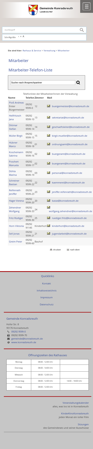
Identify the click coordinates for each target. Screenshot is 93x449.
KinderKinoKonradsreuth (75, 413)
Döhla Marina (13, 173)
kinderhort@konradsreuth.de (68, 225)
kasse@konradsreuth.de (65, 200)
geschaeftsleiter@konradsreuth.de (71, 126)
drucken (57, 249)
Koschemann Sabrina (16, 154)
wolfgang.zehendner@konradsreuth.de (70, 211)
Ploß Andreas (16, 102)
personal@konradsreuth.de (67, 172)
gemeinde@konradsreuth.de (27, 338)
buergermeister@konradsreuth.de (70, 106)
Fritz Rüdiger (16, 218)
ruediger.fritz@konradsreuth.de (69, 218)
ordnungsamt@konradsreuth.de (69, 144)
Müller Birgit (15, 135)
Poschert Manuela (14, 163)
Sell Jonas (14, 233)
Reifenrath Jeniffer (15, 192)
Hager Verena (16, 200)
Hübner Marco (13, 144)
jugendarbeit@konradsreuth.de (69, 233)
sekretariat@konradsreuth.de (68, 117)
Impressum (46, 297)
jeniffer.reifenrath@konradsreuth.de (72, 191)
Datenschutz (46, 304)
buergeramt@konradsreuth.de (68, 153)
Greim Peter (15, 241)
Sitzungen (83, 424)
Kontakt (46, 283)
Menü (86, 6)
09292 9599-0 (18, 331)
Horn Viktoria (16, 225)
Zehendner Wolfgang (15, 209)
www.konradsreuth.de (23, 342)
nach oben (75, 249)
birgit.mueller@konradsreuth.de (69, 135)
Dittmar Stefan (13, 127)
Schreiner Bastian (14, 182)
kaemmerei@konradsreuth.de (68, 182)
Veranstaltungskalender (76, 402)
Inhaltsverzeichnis (46, 290)
